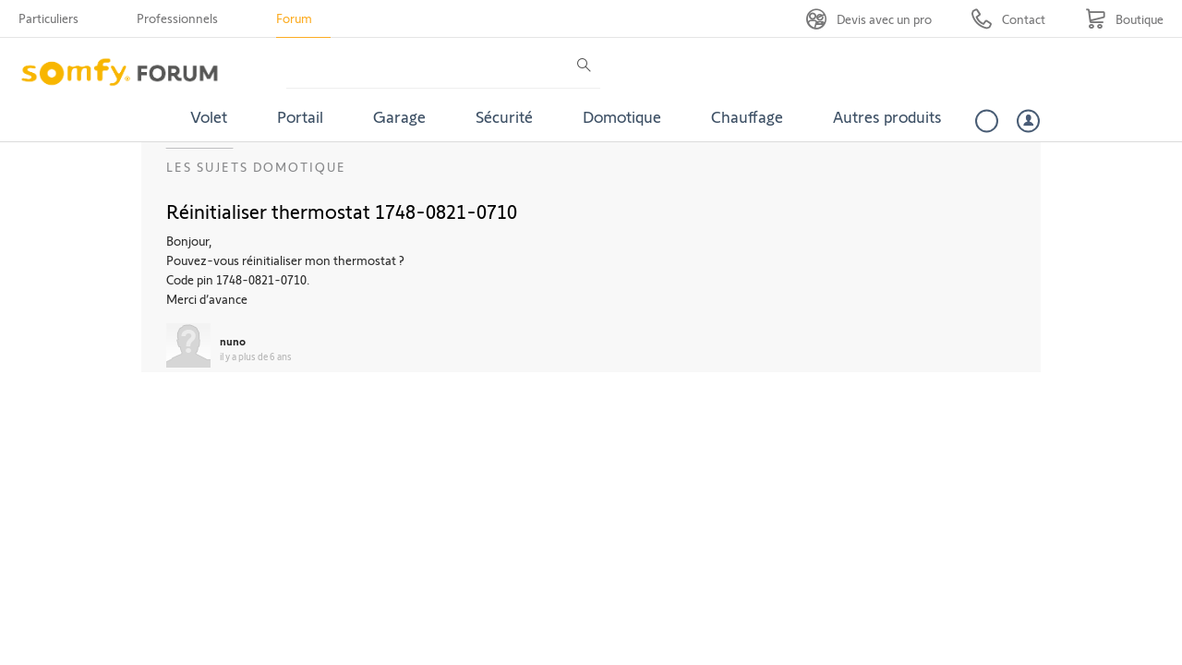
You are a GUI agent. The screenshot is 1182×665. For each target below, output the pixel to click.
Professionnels (177, 18)
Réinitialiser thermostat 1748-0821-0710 (341, 211)
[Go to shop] (1124, 19)
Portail (300, 116)
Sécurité (504, 116)
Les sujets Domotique (256, 167)
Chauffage (747, 116)
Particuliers (48, 18)
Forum (294, 18)
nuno (233, 340)
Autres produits (887, 116)
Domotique (622, 116)
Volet (208, 116)
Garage (399, 116)
